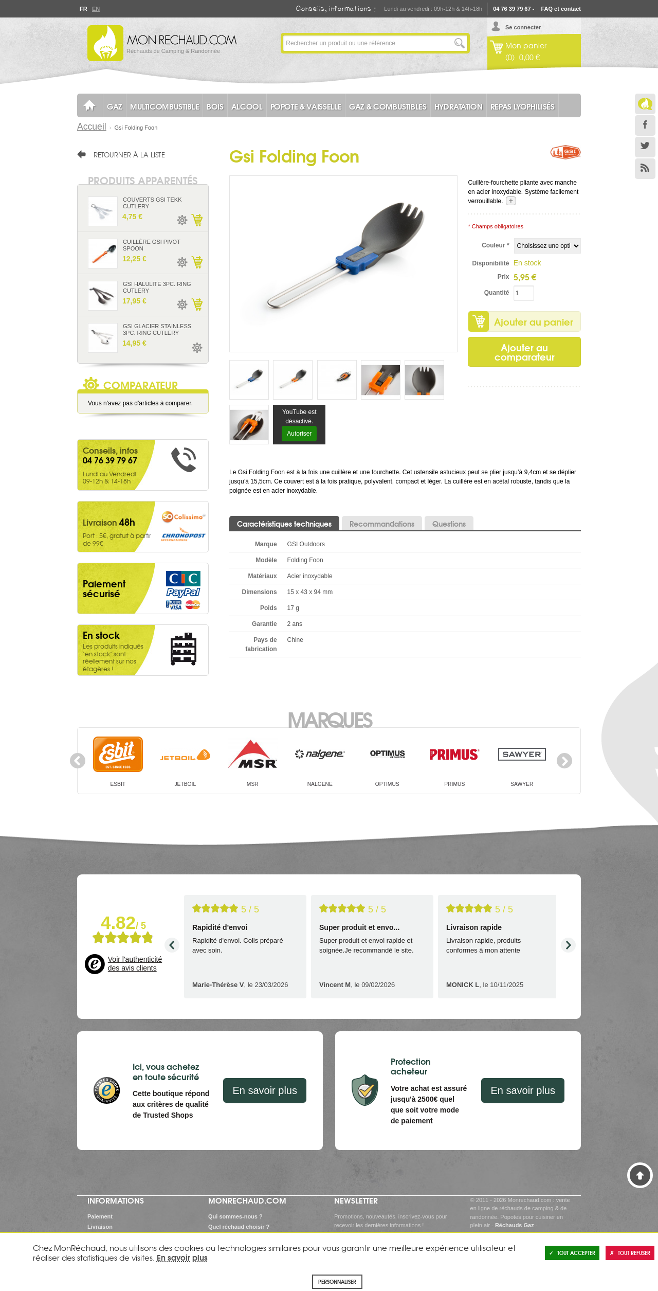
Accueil (91, 126)
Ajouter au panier (533, 321)
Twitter (645, 147)
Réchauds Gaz (514, 1225)
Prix (503, 276)
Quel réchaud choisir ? (238, 1227)
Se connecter (523, 27)
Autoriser (299, 433)
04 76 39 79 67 (512, 9)
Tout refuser (630, 1253)
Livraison (100, 1227)
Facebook (645, 125)
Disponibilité (490, 263)
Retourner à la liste (129, 154)
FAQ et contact (561, 9)
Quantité (496, 292)
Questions (449, 523)
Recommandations (382, 523)
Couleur (495, 245)
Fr (83, 9)
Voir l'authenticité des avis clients (135, 964)
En (95, 9)
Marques (329, 718)
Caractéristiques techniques (284, 523)
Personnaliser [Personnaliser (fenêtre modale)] (337, 1281)
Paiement (100, 1216)
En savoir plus (264, 1090)
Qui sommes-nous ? (235, 1216)
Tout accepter (572, 1253)
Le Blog (645, 104)
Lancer (459, 43)
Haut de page (640, 1175)
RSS (645, 168)
